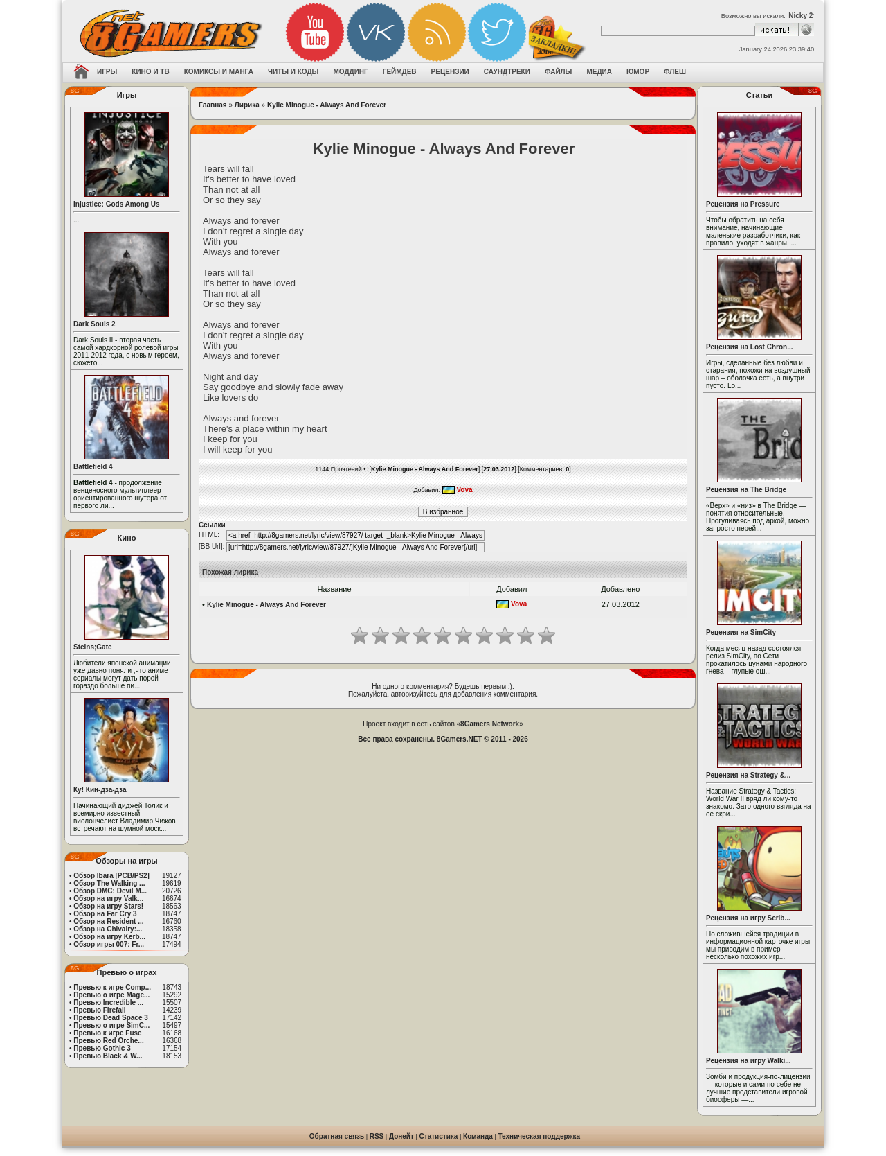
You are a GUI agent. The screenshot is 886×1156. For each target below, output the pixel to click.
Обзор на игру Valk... (108, 898)
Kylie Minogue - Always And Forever (326, 105)
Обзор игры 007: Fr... (108, 944)
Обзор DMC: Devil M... (110, 891)
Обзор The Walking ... (109, 883)
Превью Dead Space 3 (110, 1018)
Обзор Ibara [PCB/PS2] (111, 875)
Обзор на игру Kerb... (109, 936)
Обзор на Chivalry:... (107, 929)
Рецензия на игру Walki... (748, 1061)
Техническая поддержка (539, 1136)
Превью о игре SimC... (111, 1025)
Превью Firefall (99, 1010)
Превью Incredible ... (108, 1002)
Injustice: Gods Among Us (116, 204)
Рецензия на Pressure (743, 204)
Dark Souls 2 (94, 324)
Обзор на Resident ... (108, 921)
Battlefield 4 (93, 467)
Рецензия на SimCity (741, 632)
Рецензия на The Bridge (746, 489)
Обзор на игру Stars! (108, 906)
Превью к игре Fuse (107, 1033)
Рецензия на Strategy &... (748, 775)
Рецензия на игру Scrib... (748, 918)
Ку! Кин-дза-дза (99, 790)
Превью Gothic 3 (101, 1048)
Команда (478, 1136)
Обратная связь (336, 1136)
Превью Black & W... (107, 1056)
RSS (377, 1136)
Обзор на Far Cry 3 (104, 914)
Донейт (401, 1136)
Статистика (438, 1136)
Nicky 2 (800, 15)
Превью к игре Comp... (112, 987)
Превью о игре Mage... (111, 995)
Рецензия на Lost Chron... (749, 347)
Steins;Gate (92, 647)
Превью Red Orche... (108, 1040)
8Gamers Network (489, 724)
